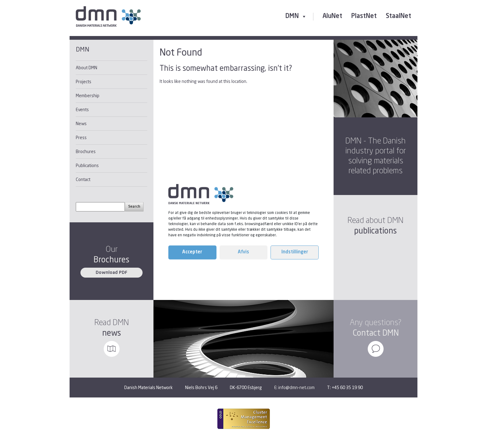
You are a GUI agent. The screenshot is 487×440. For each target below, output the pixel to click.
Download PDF (111, 272)
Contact (83, 179)
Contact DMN (376, 333)
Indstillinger (294, 252)
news (111, 333)
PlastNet (364, 16)
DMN (296, 16)
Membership (87, 95)
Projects (83, 81)
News (81, 123)
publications (375, 230)
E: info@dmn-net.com (294, 387)
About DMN (86, 67)
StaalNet (398, 16)
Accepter (192, 252)
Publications (87, 165)
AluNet (332, 16)
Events (82, 109)
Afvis (243, 252)
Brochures (86, 151)
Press (81, 137)
